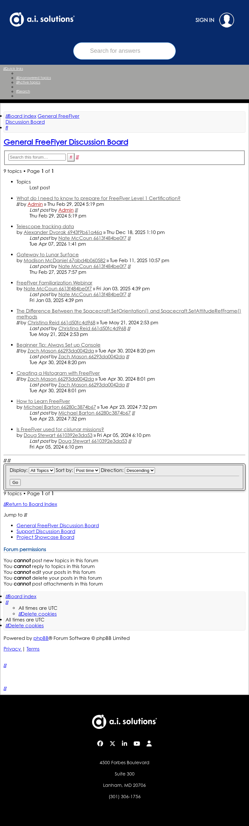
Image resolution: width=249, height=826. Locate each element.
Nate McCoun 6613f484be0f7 (92, 238)
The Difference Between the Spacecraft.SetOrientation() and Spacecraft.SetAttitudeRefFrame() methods (129, 314)
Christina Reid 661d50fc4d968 (61, 322)
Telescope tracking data (45, 226)
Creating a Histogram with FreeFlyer (58, 373)
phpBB (41, 638)
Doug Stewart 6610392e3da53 (58, 435)
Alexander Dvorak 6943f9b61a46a (63, 232)
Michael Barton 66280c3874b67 (60, 407)
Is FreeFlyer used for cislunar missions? (60, 429)
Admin (35, 204)
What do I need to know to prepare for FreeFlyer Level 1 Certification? (99, 198)
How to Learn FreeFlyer (43, 401)
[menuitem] (33, 77)
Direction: (128, 470)
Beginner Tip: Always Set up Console (59, 345)
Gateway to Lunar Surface (48, 254)
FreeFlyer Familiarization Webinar (54, 283)
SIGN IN (215, 20)
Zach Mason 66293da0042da (61, 351)
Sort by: (78, 470)
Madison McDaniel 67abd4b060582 (64, 260)
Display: (32, 470)
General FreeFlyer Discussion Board (66, 141)
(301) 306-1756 (125, 796)
